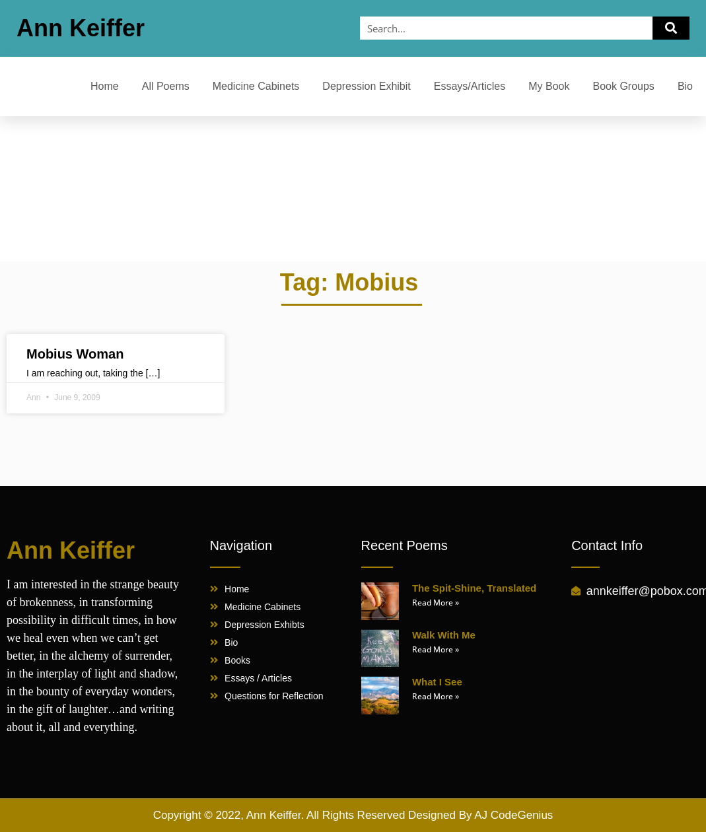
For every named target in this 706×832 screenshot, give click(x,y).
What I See (437, 681)
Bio (685, 86)
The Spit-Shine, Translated (474, 588)
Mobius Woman (75, 354)
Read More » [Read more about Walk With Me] (435, 649)
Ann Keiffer (81, 28)
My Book (548, 86)
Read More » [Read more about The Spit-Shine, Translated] (435, 602)
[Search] (671, 28)
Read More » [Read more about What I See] (435, 696)
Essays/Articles (469, 86)
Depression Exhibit (366, 86)
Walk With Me (444, 635)
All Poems (166, 86)
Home (104, 86)
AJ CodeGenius (513, 815)
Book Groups (623, 86)
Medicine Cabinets (256, 86)
